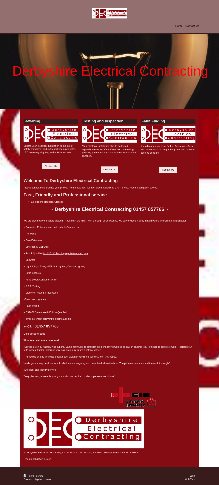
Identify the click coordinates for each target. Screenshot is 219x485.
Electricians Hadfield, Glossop (47, 201)
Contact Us (51, 166)
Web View (190, 479)
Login (192, 475)
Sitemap (39, 476)
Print (28, 476)
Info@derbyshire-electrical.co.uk (53, 318)
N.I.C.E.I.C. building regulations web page (65, 253)
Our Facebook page (34, 333)
